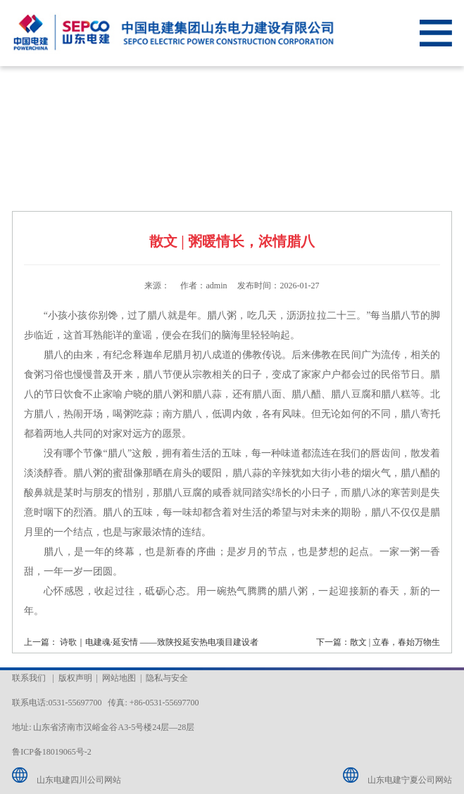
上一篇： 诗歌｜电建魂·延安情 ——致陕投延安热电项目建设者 (141, 642)
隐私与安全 (167, 678)
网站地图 (119, 678)
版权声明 (75, 678)
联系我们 (29, 678)
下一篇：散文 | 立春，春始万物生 (378, 642)
